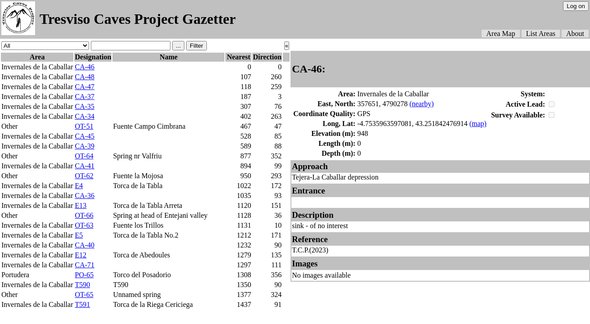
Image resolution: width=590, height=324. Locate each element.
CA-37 (84, 96)
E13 (80, 205)
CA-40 (84, 245)
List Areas (540, 33)
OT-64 (84, 156)
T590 (82, 284)
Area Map (500, 33)
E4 (79, 185)
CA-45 (84, 136)
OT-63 (84, 225)
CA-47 (84, 86)
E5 (79, 235)
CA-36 (84, 195)
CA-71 (84, 265)
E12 (80, 255)
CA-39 (84, 146)
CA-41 (84, 166)
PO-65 (84, 275)
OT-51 (84, 126)
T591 (82, 304)
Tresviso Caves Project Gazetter (138, 19)
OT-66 (84, 215)
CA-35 (84, 106)
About (575, 33)
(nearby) (421, 104)
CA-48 (84, 77)
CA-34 (84, 116)
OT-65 (84, 294)
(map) (478, 123)
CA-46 (84, 67)
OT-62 (84, 176)
